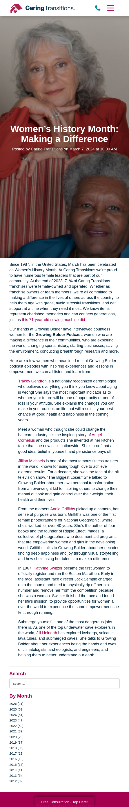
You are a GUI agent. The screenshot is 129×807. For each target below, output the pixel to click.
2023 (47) (16, 720)
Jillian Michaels (31, 461)
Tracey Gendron (32, 381)
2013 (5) (15, 775)
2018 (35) (16, 748)
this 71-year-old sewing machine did (53, 320)
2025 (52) (16, 709)
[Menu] (110, 8)
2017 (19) (16, 753)
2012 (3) (15, 781)
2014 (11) (16, 770)
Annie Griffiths (62, 509)
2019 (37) (16, 742)
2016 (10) (16, 759)
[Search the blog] (64, 683)
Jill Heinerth (46, 633)
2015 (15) (16, 764)
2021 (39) (16, 731)
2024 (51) (16, 715)
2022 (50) (16, 726)
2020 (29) (16, 737)
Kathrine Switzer (48, 568)
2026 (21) (16, 703)
